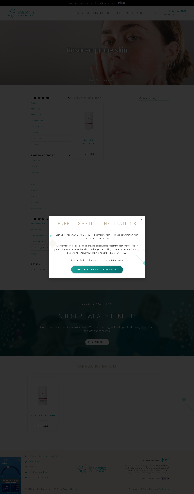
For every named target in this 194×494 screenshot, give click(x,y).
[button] (141, 219)
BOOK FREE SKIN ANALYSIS (97, 269)
